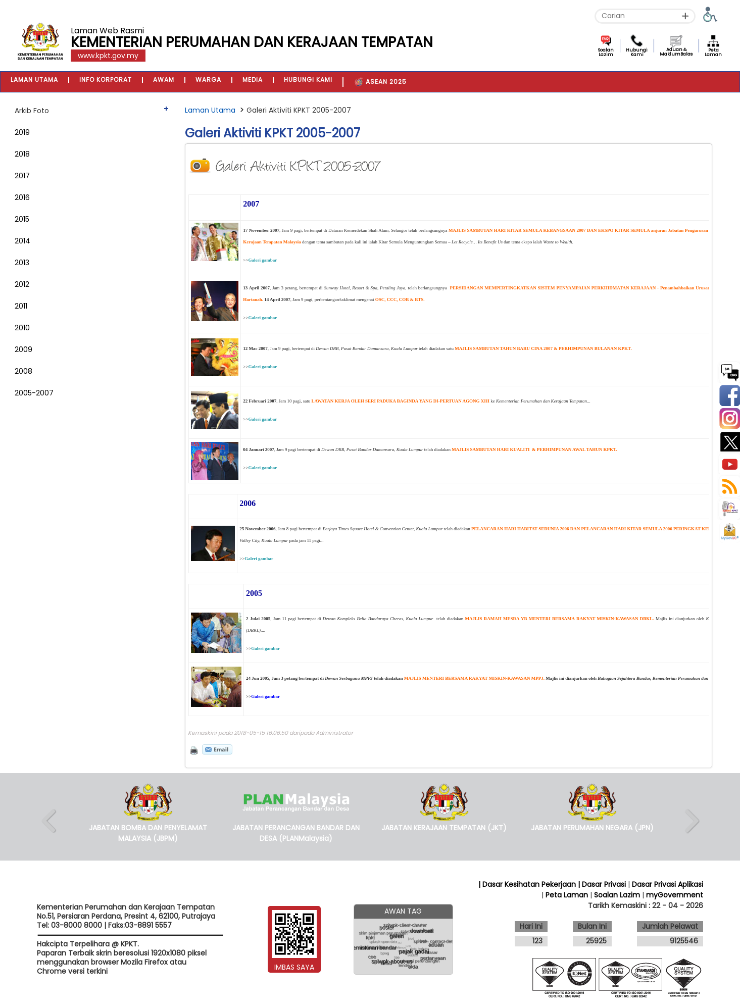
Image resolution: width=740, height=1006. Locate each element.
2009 (23, 349)
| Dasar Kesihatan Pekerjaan (528, 884)
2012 (22, 284)
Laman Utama (210, 110)
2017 (22, 176)
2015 (22, 219)
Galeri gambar (262, 260)
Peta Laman (713, 52)
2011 (21, 306)
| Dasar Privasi (602, 884)
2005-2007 (34, 393)
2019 (22, 132)
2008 (23, 371)
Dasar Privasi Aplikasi (667, 884)
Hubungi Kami (637, 52)
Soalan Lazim (606, 52)
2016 (22, 197)
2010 (22, 328)
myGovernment (674, 895)
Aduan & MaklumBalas (676, 51)
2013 (22, 263)
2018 (22, 154)
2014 (22, 241)
